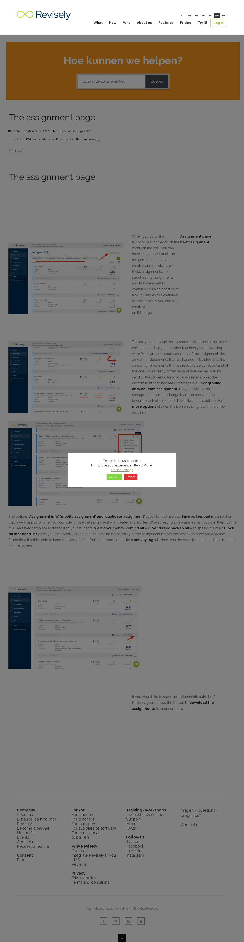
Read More (143, 465)
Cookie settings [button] (122, 470)
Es (210, 15)
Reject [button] (131, 477)
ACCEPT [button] (114, 477)
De (223, 15)
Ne (189, 15)
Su (203, 15)
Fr (196, 15)
